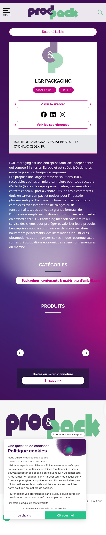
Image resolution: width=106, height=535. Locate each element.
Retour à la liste (53, 32)
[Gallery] (53, 353)
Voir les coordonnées (53, 125)
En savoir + (53, 380)
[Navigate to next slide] (86, 353)
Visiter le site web (53, 104)
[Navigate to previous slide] (20, 353)
